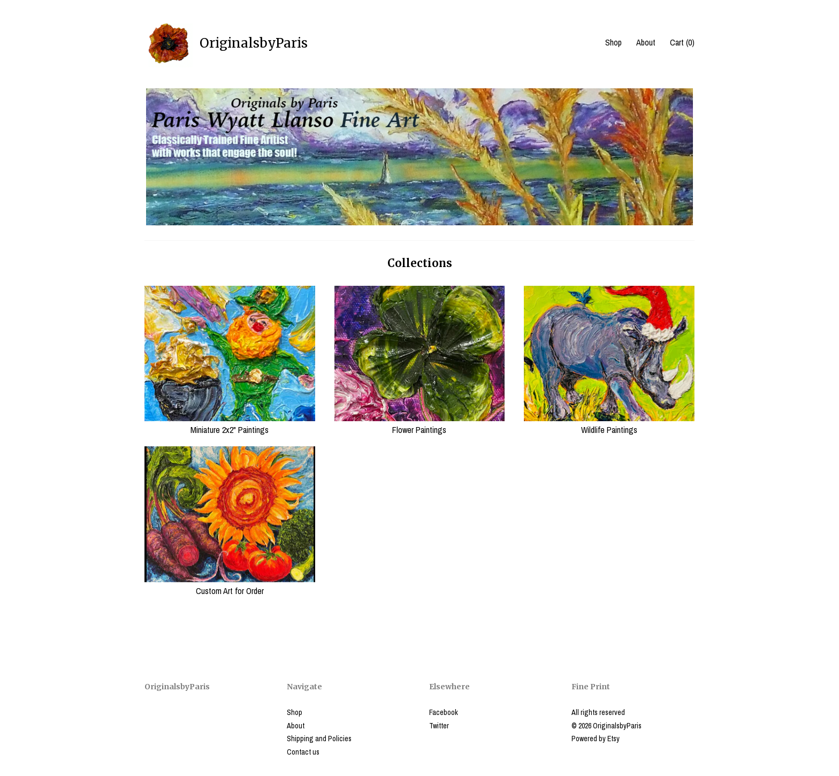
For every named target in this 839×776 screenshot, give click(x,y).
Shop (613, 42)
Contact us (303, 752)
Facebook (443, 712)
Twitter (439, 726)
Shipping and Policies (319, 738)
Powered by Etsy (595, 738)
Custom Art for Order (229, 585)
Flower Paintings (419, 424)
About (645, 42)
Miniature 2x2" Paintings (229, 424)
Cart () (682, 42)
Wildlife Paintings (609, 424)
